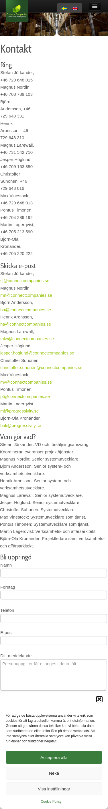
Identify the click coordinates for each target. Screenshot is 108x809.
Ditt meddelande (16, 655)
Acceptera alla (54, 757)
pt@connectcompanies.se (25, 396)
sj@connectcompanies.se (24, 280)
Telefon (7, 610)
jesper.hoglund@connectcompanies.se (37, 352)
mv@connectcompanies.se (26, 382)
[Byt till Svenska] (64, 8)
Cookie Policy (51, 802)
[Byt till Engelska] (75, 8)
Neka (54, 773)
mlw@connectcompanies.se (27, 338)
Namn (6, 565)
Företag (7, 587)
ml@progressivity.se (19, 411)
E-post (6, 632)
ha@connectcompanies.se (25, 324)
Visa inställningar (54, 788)
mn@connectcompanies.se (26, 295)
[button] (99, 699)
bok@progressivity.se (20, 425)
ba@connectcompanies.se (25, 309)
